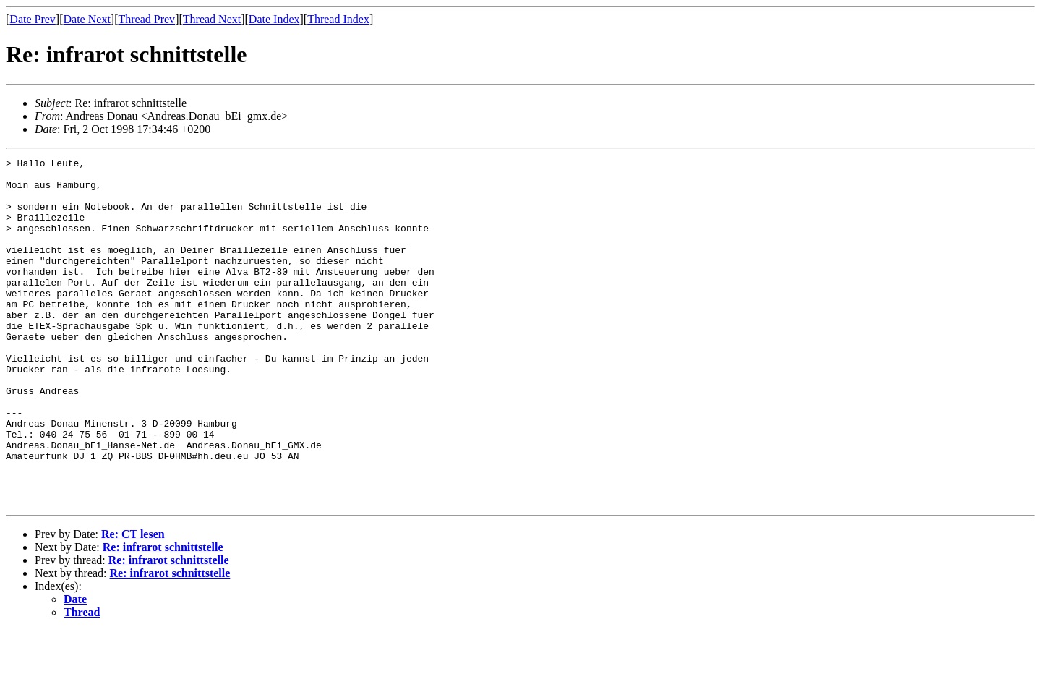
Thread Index (338, 19)
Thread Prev (146, 19)
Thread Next (212, 19)
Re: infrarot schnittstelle (163, 616)
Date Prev (32, 19)
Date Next (87, 19)
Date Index (274, 19)
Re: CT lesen (133, 603)
